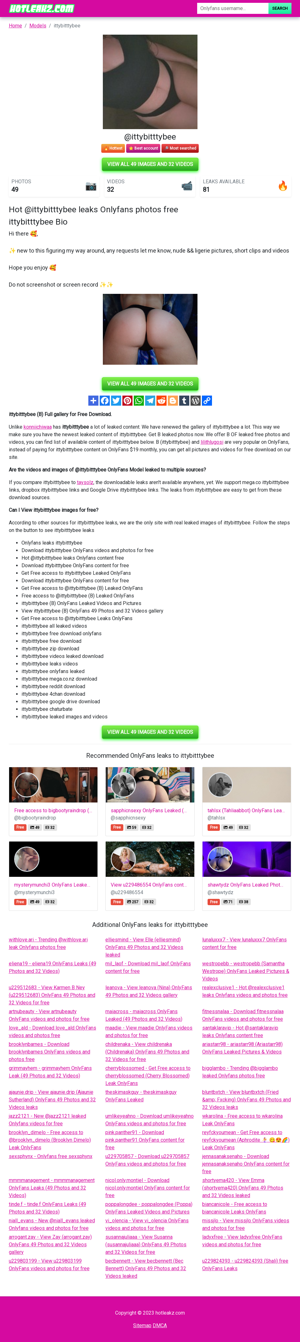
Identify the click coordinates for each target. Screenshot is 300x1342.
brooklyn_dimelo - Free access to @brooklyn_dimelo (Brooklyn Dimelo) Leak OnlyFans (50, 1140)
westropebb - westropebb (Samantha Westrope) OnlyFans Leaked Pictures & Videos (245, 971)
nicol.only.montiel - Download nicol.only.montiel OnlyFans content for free (147, 1187)
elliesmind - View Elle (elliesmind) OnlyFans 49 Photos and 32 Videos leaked (144, 947)
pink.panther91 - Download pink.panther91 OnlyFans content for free (145, 1140)
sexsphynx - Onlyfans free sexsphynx (50, 1156)
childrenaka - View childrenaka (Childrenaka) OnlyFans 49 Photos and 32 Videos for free (147, 1051)
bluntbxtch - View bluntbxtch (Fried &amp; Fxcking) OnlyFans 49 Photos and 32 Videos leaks (246, 1099)
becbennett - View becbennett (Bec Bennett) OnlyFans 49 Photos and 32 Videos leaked (145, 1268)
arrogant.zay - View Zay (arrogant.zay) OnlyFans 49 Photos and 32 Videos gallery (50, 1244)
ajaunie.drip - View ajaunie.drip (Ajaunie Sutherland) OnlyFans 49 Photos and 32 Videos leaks (52, 1099)
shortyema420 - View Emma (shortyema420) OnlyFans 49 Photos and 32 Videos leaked (242, 1187)
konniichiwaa (38, 427)
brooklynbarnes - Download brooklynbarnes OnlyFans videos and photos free (49, 1051)
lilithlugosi (212, 442)
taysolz (85, 482)
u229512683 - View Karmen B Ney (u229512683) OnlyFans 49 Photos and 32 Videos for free (52, 995)
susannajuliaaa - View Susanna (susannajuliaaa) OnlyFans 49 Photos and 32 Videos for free (145, 1244)
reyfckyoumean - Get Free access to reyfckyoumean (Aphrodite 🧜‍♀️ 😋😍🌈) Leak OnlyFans (246, 1140)
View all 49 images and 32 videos (150, 164)
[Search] (232, 8)
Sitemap (142, 1325)
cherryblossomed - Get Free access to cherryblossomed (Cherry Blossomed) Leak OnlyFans (148, 1075)
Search (280, 8)
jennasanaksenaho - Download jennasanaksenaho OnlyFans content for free (246, 1163)
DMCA (160, 1325)
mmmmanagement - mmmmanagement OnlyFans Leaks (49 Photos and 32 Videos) (52, 1187)
